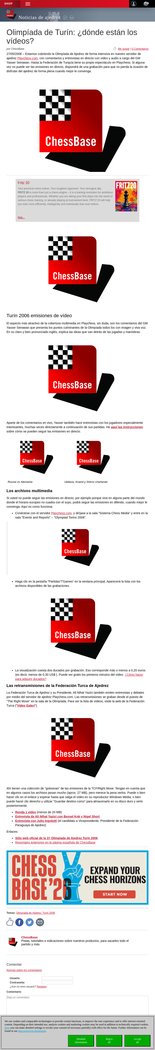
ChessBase (29, 937)
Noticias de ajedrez (39, 17)
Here (7, 1027)
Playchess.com (27, 58)
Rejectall (109, 1040)
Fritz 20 (23, 183)
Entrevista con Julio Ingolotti (36, 821)
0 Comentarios (140, 48)
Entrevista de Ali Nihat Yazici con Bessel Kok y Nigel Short (57, 816)
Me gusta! (123, 48)
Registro (42, 986)
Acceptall (137, 1040)
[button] (27, 4)
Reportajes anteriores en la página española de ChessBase (55, 842)
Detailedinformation (81, 1040)
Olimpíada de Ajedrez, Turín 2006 (35, 912)
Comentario (14, 991)
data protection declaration (32, 1030)
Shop (8, 3)
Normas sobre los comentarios (24, 970)
